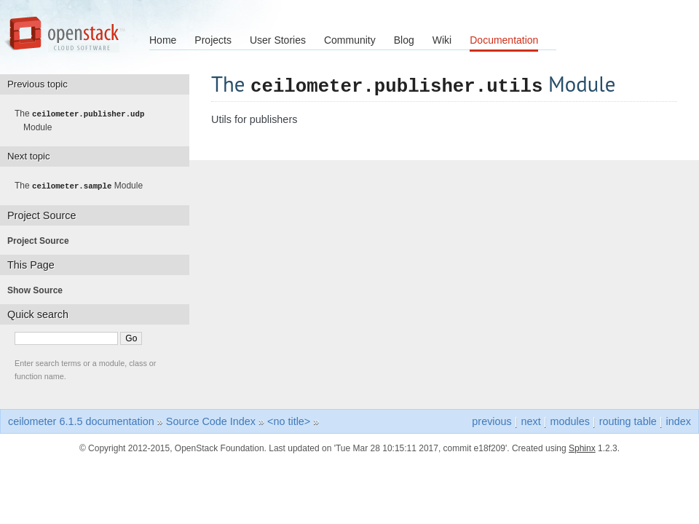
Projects (213, 40)
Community (350, 40)
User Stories (278, 40)
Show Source (39, 289)
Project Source (42, 239)
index (678, 420)
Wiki (442, 40)
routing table (628, 420)
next (531, 420)
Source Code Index (211, 420)
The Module (83, 120)
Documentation (504, 40)
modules (569, 420)
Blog (404, 40)
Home (162, 40)
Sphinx (582, 447)
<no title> (288, 420)
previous (491, 420)
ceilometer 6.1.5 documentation (81, 420)
